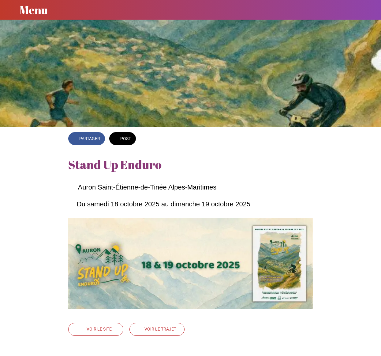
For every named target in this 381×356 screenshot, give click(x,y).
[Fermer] (9, 9)
